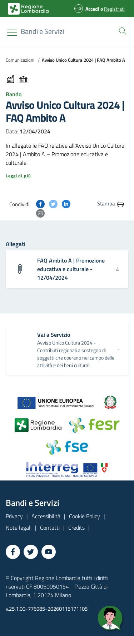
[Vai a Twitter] (31, 552)
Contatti (50, 527)
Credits (76, 527)
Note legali (18, 527)
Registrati (114, 8)
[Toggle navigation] (12, 32)
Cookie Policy (84, 516)
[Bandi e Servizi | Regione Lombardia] (28, 9)
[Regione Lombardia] (42, 31)
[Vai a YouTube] (48, 552)
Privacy (14, 516)
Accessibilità (45, 516)
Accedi (92, 8)
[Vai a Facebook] (13, 552)
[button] (121, 30)
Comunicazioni (20, 59)
